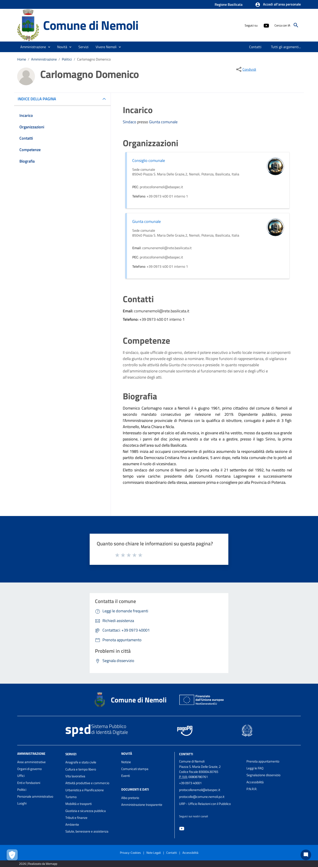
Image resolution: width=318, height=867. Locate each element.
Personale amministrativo (35, 796)
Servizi (70, 753)
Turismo (71, 796)
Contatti (186, 753)
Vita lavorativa (75, 776)
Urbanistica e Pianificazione (84, 790)
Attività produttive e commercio (87, 782)
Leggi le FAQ (254, 768)
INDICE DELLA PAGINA (39, 99)
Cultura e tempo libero (80, 769)
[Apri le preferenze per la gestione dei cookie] (12, 854)
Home (21, 59)
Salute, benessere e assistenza (86, 831)
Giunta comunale (163, 122)
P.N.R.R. (251, 788)
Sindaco (130, 122)
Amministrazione (44, 59)
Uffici (21, 775)
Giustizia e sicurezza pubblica (85, 810)
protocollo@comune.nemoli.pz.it (201, 796)
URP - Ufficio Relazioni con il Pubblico (205, 803)
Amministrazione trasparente (141, 804)
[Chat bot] (305, 854)
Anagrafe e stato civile (80, 762)
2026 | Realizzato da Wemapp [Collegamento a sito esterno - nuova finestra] (38, 863)
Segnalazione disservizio (263, 775)
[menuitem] (255, 47)
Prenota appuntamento (262, 761)
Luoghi (21, 803)
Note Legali (153, 852)
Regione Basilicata (228, 4)
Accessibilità (255, 782)
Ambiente (72, 824)
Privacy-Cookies (130, 852)
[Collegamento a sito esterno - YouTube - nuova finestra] (266, 25)
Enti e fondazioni (28, 782)
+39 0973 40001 (190, 782)
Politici (67, 59)
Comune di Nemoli (90, 25)
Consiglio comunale (148, 160)
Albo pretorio (130, 797)
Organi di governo (29, 768)
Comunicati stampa (134, 768)
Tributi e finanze (76, 817)
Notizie (126, 762)
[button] (278, 4)
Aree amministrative (31, 762)
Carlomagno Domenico (94, 59)
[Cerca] (296, 25)
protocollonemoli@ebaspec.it (199, 789)
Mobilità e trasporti (78, 803)
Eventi (125, 775)
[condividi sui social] (246, 69)
